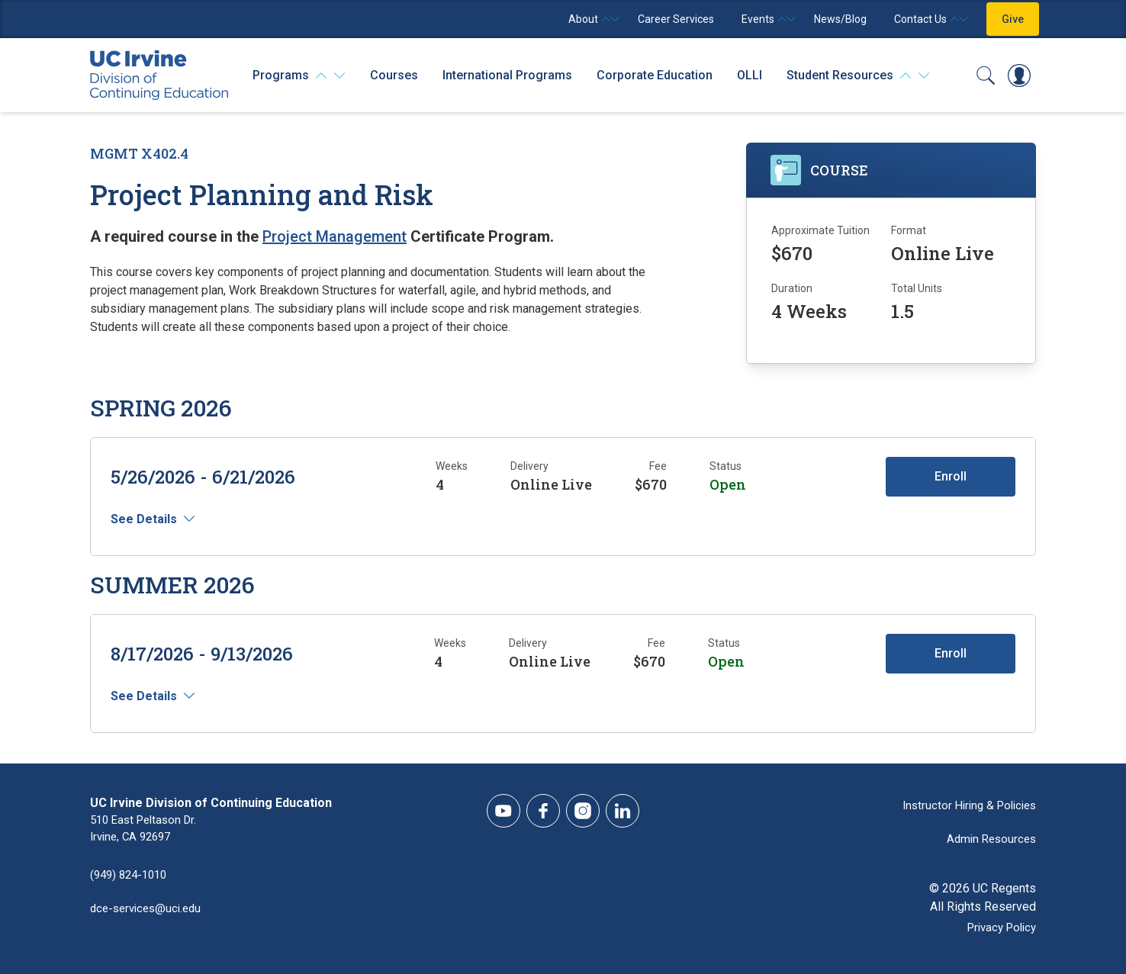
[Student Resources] (858, 75)
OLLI (749, 75)
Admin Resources (988, 836)
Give (1013, 19)
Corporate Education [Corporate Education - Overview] (655, 75)
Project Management (334, 236)
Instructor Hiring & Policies (964, 803)
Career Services (676, 19)
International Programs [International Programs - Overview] (507, 75)
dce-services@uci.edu (149, 909)
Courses (394, 75)
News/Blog (840, 19)
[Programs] (299, 75)
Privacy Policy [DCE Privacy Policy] (998, 925)
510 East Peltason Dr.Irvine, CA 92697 (147, 830)
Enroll (945, 476)
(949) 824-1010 (132, 876)
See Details (149, 519)
